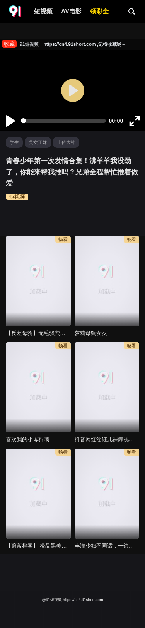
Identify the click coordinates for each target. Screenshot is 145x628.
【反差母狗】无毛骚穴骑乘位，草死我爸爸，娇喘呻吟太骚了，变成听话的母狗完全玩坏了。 (38, 333)
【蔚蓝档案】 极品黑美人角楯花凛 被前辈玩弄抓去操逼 (38, 546)
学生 (14, 142)
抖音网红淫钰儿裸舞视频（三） (107, 439)
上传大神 (66, 142)
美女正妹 (38, 142)
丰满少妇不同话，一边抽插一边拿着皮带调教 (107, 546)
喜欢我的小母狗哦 (27, 439)
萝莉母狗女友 (91, 333)
